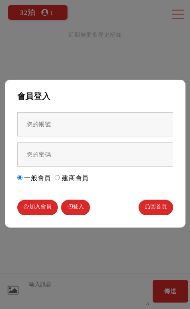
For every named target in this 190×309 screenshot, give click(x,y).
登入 (75, 207)
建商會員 (72, 178)
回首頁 (156, 207)
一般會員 (34, 178)
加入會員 (37, 207)
